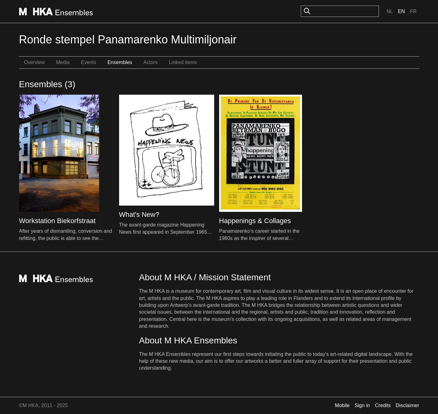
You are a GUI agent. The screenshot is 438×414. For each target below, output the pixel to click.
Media (63, 62)
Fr (413, 11)
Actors (150, 62)
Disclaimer (407, 405)
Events (88, 62)
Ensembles (120, 62)
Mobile (342, 405)
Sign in (362, 405)
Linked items (183, 62)
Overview (34, 62)
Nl (389, 11)
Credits (383, 405)
